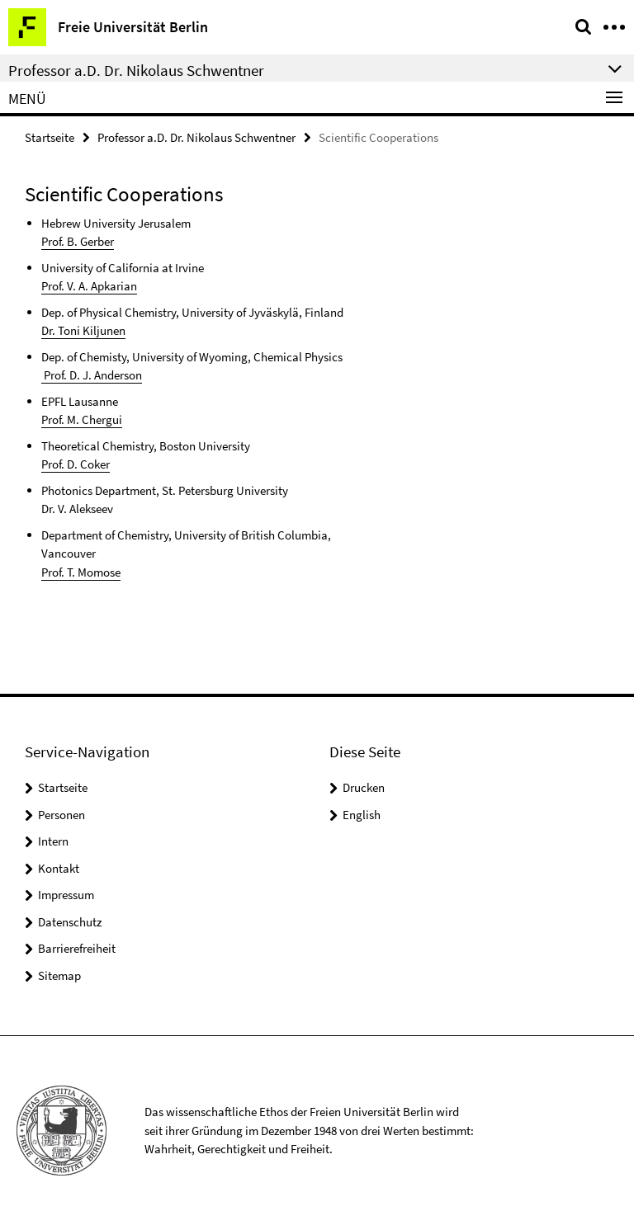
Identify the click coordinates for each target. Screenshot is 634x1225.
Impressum (66, 894)
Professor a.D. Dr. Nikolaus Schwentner (196, 137)
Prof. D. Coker (75, 464)
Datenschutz (70, 922)
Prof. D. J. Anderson (91, 375)
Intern (53, 841)
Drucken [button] (364, 787)
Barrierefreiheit (77, 948)
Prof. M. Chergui (81, 419)
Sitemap (59, 975)
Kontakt (58, 868)
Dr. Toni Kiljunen (83, 330)
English (362, 814)
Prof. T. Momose (81, 572)
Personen (61, 814)
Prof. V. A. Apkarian (89, 286)
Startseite (49, 137)
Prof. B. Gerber (77, 241)
